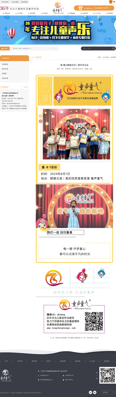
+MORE (25, 87)
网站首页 (6, 13)
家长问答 (5, 69)
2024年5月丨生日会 (93, 338)
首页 (99, 57)
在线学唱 (84, 13)
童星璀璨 (71, 13)
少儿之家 (96, 13)
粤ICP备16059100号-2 (35, 393)
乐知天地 (5, 78)
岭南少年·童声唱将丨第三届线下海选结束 (68, 338)
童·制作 (45, 13)
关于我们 (19, 13)
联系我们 (24, 2)
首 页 (6, 361)
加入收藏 (14, 2)
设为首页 (5, 2)
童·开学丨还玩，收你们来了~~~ (22, 48)
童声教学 (32, 13)
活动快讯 (5, 64)
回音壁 (4, 73)
